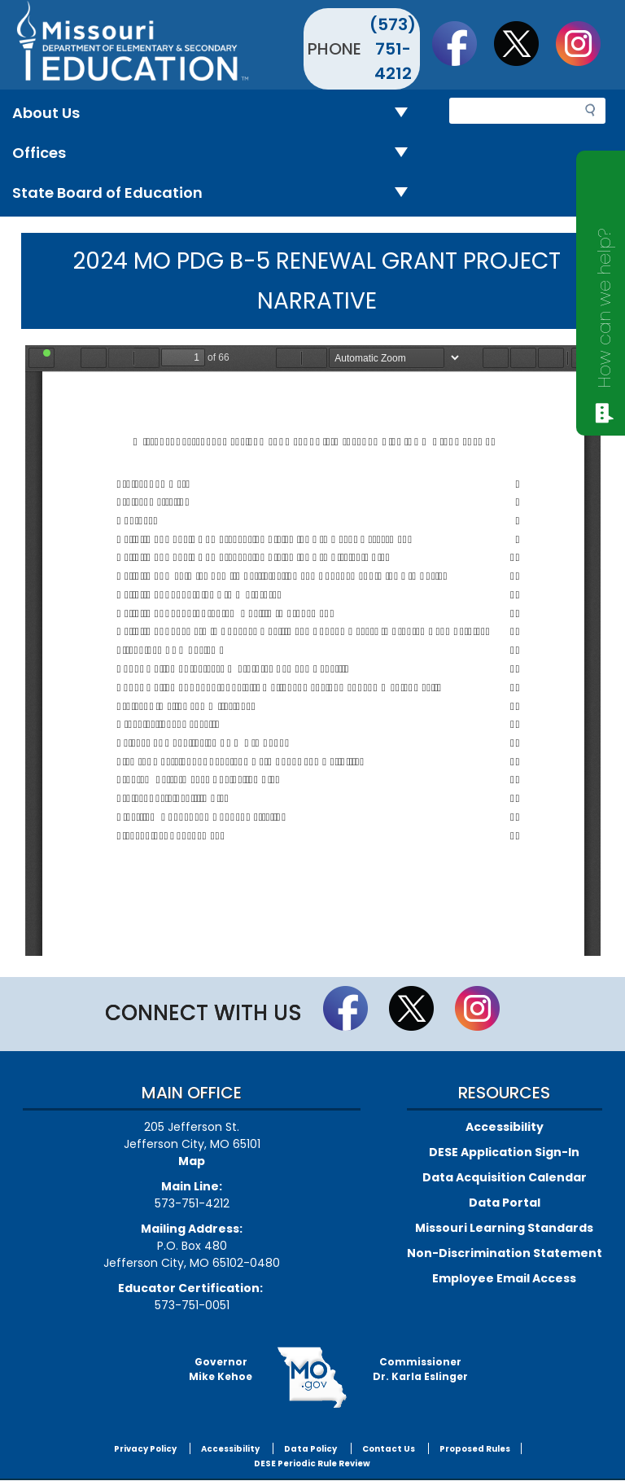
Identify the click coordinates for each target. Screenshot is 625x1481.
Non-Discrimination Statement (504, 1253)
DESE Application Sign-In (504, 1152)
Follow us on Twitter (524, 43)
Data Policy (310, 1449)
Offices (216, 153)
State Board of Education (216, 193)
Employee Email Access (504, 1278)
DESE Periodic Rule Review (312, 1463)
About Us (216, 113)
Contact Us (388, 1449)
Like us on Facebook (462, 43)
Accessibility (504, 1127)
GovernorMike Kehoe (220, 1369)
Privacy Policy (145, 1449)
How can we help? (604, 308)
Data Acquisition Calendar (504, 1177)
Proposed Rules (474, 1449)
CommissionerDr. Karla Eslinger (420, 1369)
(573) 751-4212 (392, 49)
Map (191, 1161)
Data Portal (504, 1202)
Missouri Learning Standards (504, 1228)
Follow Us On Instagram (586, 43)
